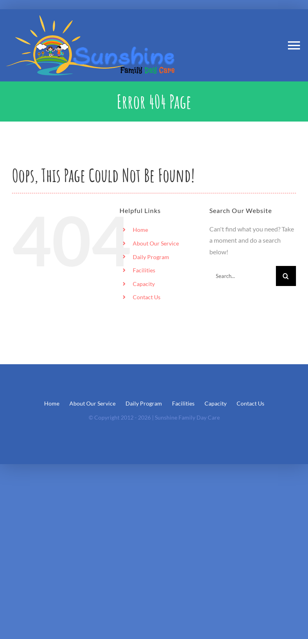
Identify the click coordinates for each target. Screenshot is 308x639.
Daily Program (151, 257)
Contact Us (146, 297)
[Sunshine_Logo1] (90, 18)
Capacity (144, 283)
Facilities (144, 270)
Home (140, 229)
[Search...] (242, 276)
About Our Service (156, 243)
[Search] (286, 276)
